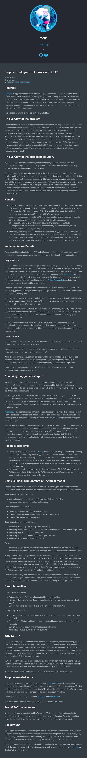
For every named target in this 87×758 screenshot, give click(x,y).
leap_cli (42, 697)
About (40, 45)
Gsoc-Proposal (25, 82)
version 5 (68, 274)
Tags (47, 45)
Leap (17, 82)
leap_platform (54, 697)
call (54, 418)
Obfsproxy (10, 82)
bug (41, 452)
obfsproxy (8, 94)
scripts (75, 747)
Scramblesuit (10, 412)
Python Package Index (57, 280)
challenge (53, 683)
